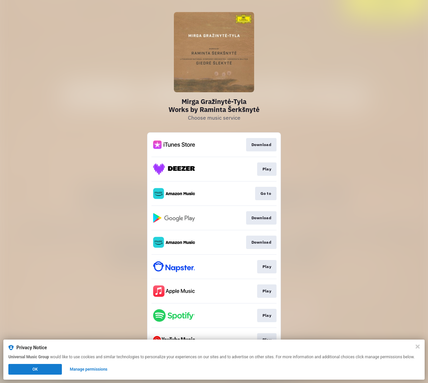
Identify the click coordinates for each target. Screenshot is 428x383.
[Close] (417, 346)
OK (35, 369)
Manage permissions (89, 369)
